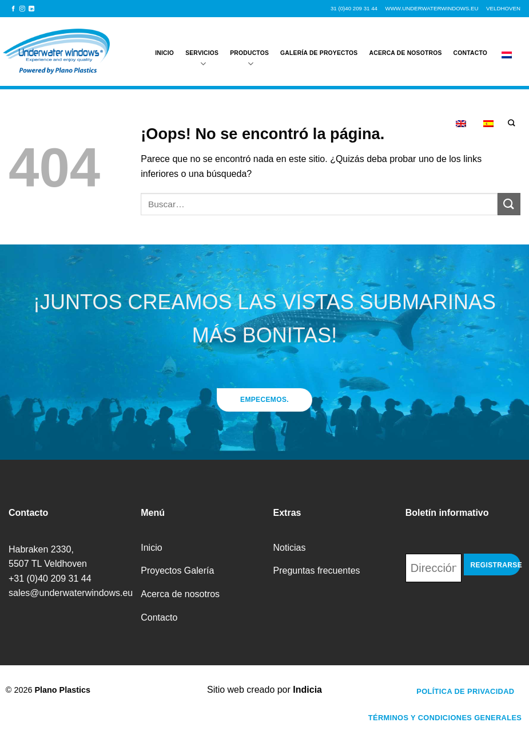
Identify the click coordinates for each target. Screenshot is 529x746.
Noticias (289, 547)
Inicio (164, 46)
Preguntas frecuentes (316, 570)
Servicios (201, 53)
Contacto (470, 46)
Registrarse (495, 565)
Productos (249, 53)
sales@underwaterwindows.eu (71, 593)
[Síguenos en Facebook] (13, 9)
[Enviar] (509, 204)
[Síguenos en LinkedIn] (31, 9)
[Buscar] (511, 123)
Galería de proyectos (318, 46)
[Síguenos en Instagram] (22, 9)
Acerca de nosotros (405, 46)
